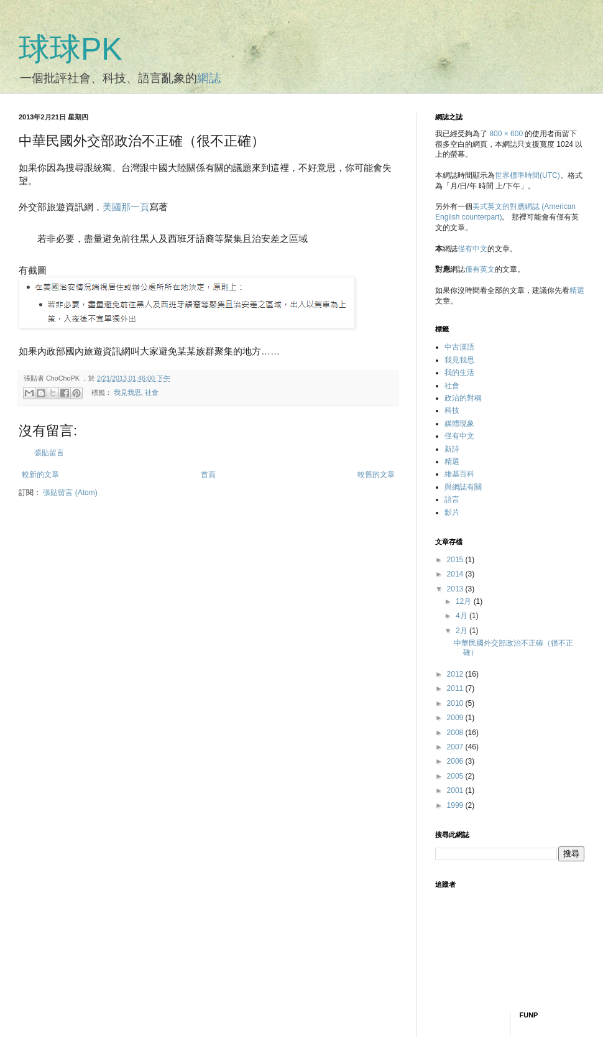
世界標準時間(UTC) (527, 175)
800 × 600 (506, 133)
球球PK (70, 49)
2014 (456, 574)
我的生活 (459, 372)
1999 (456, 805)
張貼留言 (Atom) (70, 492)
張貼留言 (49, 452)
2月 (462, 630)
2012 (456, 674)
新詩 (451, 449)
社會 (152, 392)
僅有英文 (480, 269)
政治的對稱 (463, 398)
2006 (456, 761)
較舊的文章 (376, 474)
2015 (456, 559)
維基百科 (459, 474)
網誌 (209, 78)
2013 (456, 589)
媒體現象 (459, 423)
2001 (456, 790)
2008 (456, 732)
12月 (465, 601)
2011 (456, 688)
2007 (456, 747)
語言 (451, 499)
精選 (576, 290)
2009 (456, 717)
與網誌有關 (463, 487)
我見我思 (127, 392)
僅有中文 (472, 248)
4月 (462, 615)
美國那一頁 (126, 206)
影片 (451, 512)
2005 (456, 776)
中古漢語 (459, 347)
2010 (456, 703)
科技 (451, 410)
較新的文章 (40, 474)
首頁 (208, 474)
